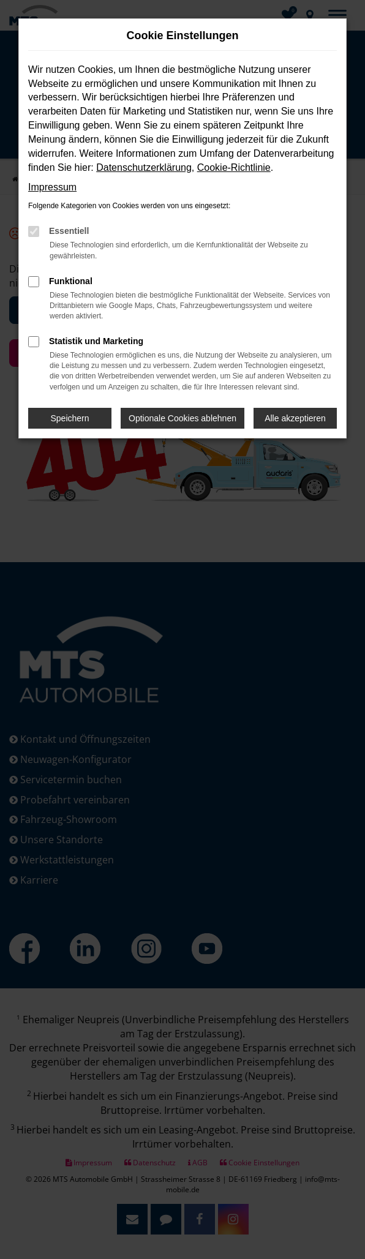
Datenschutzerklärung (144, 167)
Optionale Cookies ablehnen (182, 418)
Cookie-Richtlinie (234, 167)
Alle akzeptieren (295, 418)
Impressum (52, 187)
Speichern (70, 418)
